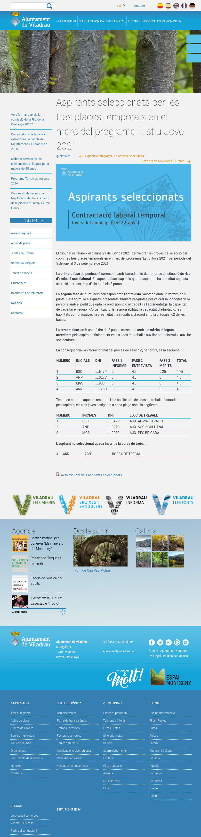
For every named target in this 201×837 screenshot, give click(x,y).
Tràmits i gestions (68, 728)
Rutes (153, 728)
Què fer (154, 788)
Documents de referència (27, 293)
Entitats (108, 758)
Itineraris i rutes (113, 735)
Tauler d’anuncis (67, 743)
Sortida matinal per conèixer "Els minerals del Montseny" (47, 543)
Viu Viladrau (115, 21)
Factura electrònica (69, 735)
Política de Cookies (175, 656)
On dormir (156, 781)
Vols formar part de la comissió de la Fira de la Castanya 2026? (27, 119)
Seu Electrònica (91, 21)
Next (124, 555)
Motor (107, 788)
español (168, 6)
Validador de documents (72, 765)
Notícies (16, 303)
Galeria (154, 796)
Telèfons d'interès (114, 720)
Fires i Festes (111, 728)
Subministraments (115, 750)
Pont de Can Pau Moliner (93, 570)
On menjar (156, 773)
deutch (192, 6)
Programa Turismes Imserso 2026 (30, 181)
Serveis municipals (23, 263)
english (176, 6)
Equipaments (111, 781)
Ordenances (19, 283)
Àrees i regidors (21, 233)
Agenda (108, 773)
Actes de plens (20, 243)
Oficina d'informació (162, 713)
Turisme (134, 21)
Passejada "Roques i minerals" (46, 560)
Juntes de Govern (22, 253)
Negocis (149, 21)
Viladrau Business (22, 823)
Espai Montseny (169, 21)
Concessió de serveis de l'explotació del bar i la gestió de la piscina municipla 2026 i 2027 (30, 201)
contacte (139, 6)
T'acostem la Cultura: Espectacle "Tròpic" (46, 600)
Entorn (154, 743)
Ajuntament (66, 21)
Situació (155, 758)
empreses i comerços (24, 815)
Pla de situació (112, 765)
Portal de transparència (72, 720)
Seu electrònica (67, 713)
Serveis (108, 743)
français (184, 6)
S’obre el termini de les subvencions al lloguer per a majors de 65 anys (30, 163)
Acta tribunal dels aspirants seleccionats (91, 475)
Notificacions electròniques (74, 750)
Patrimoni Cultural (161, 750)
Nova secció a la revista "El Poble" (163, 161)
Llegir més (19, 611)
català (160, 6)
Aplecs (154, 735)
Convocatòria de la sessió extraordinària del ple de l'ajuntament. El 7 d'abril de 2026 (29, 141)
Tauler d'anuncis (21, 273)
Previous (77, 555)
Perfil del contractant (70, 758)
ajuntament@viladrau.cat (118, 651)
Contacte (17, 313)
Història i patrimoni (115, 713)
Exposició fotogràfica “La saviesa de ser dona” (115, 156)
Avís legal (155, 656)
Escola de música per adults (47, 580)
